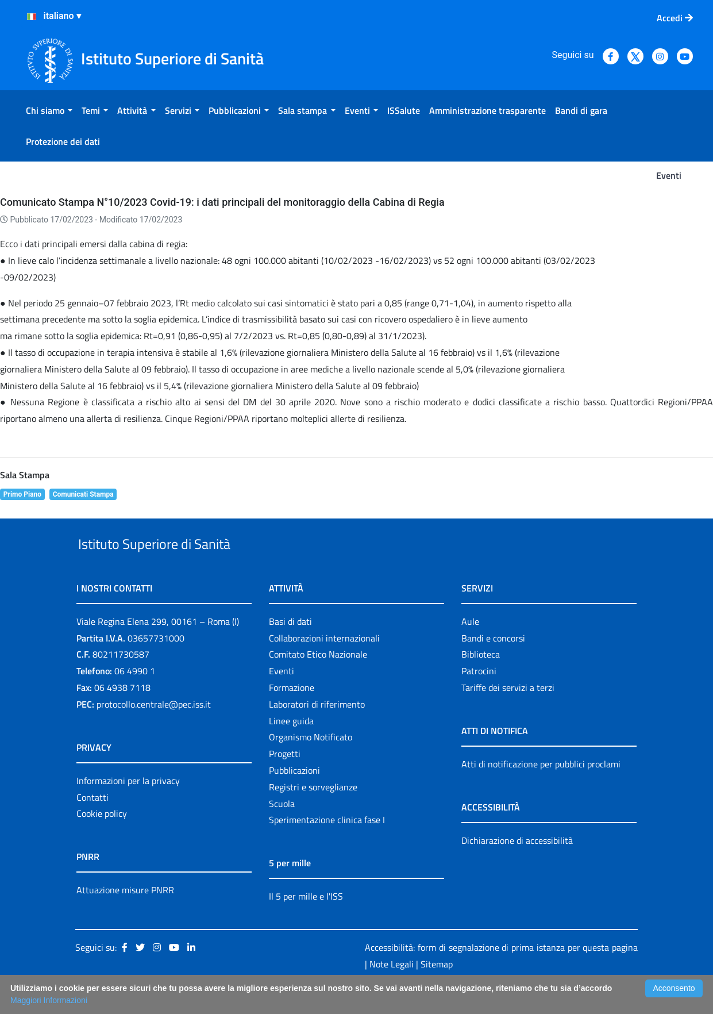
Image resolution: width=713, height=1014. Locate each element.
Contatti (92, 824)
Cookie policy (101, 840)
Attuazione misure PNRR (125, 917)
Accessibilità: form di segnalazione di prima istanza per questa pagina (501, 974)
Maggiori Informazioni (48, 1000)
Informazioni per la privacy (128, 807)
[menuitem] (49, 110)
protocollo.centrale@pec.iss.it (154, 731)
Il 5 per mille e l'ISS (306, 923)
